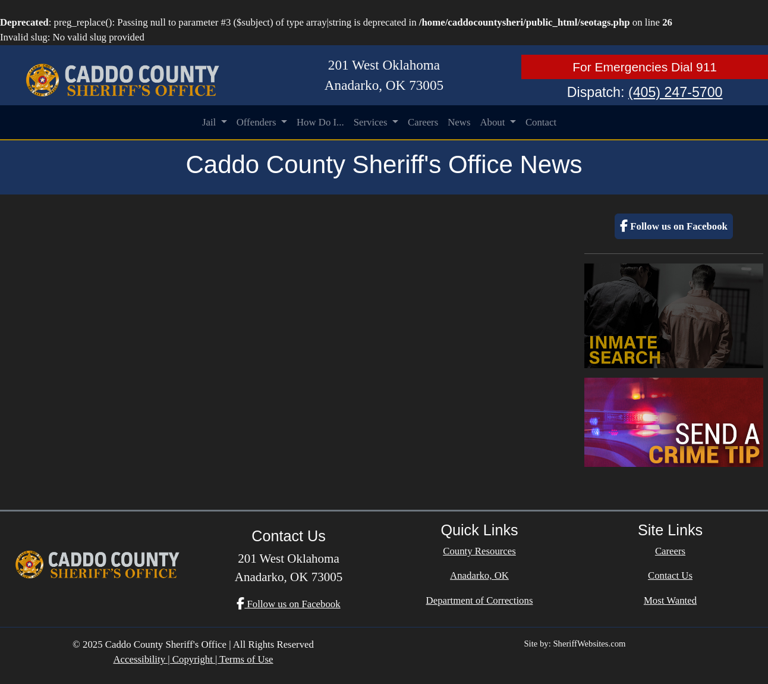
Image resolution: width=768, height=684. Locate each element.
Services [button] (372, 122)
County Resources (479, 551)
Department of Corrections (479, 600)
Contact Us (670, 575)
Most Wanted (670, 600)
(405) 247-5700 (675, 92)
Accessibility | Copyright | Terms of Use (193, 659)
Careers (423, 122)
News (459, 122)
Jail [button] (210, 122)
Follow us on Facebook (674, 226)
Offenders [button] (258, 122)
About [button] (493, 122)
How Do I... (320, 122)
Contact (540, 122)
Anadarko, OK (479, 575)
